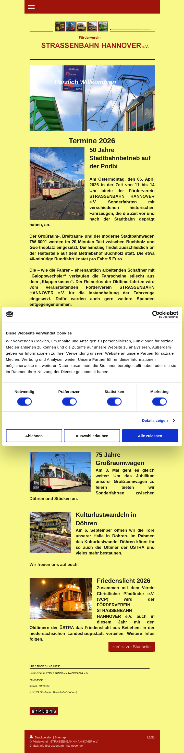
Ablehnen (34, 436)
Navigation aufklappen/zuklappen (92, 6)
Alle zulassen (150, 436)
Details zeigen (155, 420)
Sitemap (60, 737)
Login (151, 736)
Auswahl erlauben (92, 436)
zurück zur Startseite (131, 646)
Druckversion (41, 737)
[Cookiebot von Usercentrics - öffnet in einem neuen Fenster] (155, 314)
